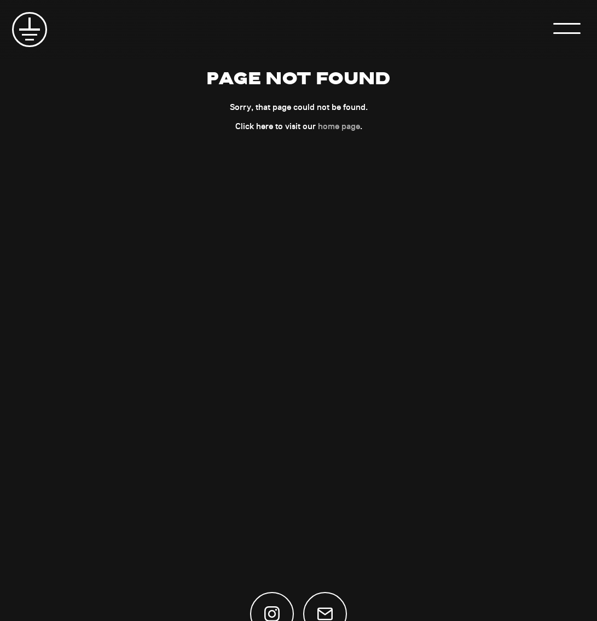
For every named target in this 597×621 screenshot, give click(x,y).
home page (339, 126)
